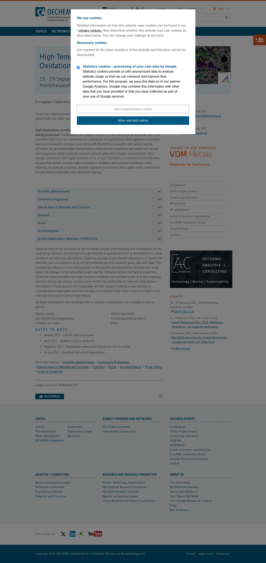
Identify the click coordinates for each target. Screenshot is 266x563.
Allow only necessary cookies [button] (133, 109)
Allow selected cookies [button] (133, 120)
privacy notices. (90, 30)
